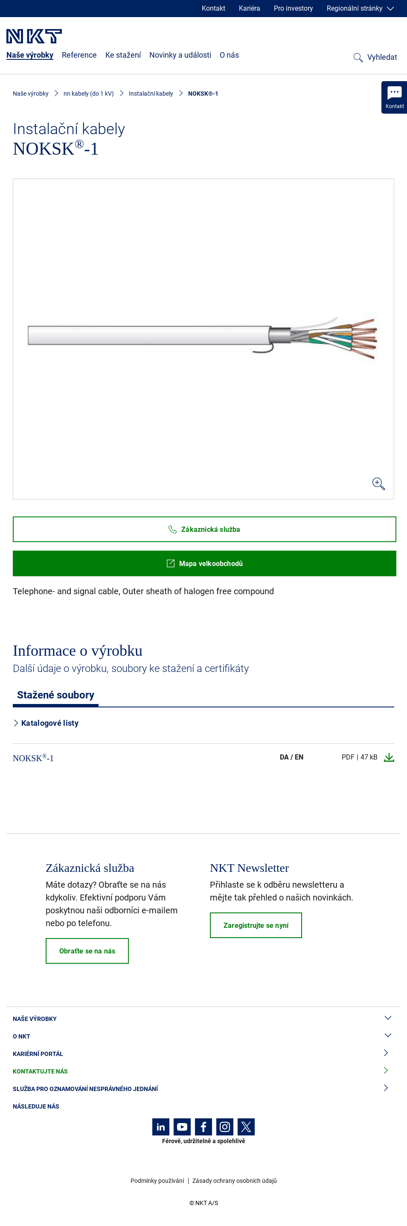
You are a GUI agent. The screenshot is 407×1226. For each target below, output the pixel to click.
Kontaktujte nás (203, 1071)
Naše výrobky (29, 54)
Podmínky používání (157, 1180)
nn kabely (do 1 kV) (89, 93)
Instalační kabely (151, 93)
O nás (229, 54)
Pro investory (293, 8)
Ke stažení (123, 54)
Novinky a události (180, 54)
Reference (79, 54)
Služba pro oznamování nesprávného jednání (203, 1089)
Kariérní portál (203, 1054)
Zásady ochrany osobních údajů (234, 1180)
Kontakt (213, 8)
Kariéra (249, 8)
